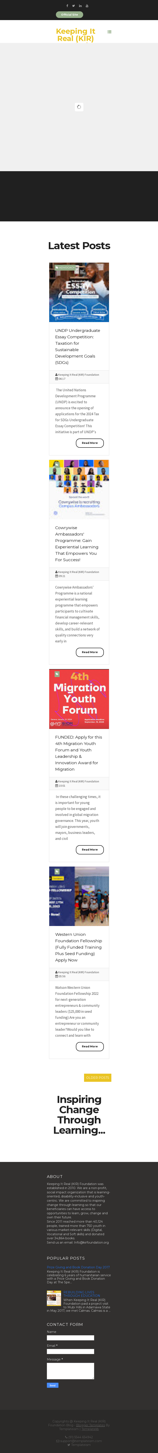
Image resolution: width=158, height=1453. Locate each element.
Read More (90, 443)
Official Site (69, 14)
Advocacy (67, 267)
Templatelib (90, 1429)
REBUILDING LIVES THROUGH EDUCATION (81, 1294)
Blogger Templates (90, 1425)
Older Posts (97, 1078)
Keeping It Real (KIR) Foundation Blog (76, 42)
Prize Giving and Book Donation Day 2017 (78, 1267)
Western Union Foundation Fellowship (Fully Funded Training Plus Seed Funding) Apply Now (78, 947)
